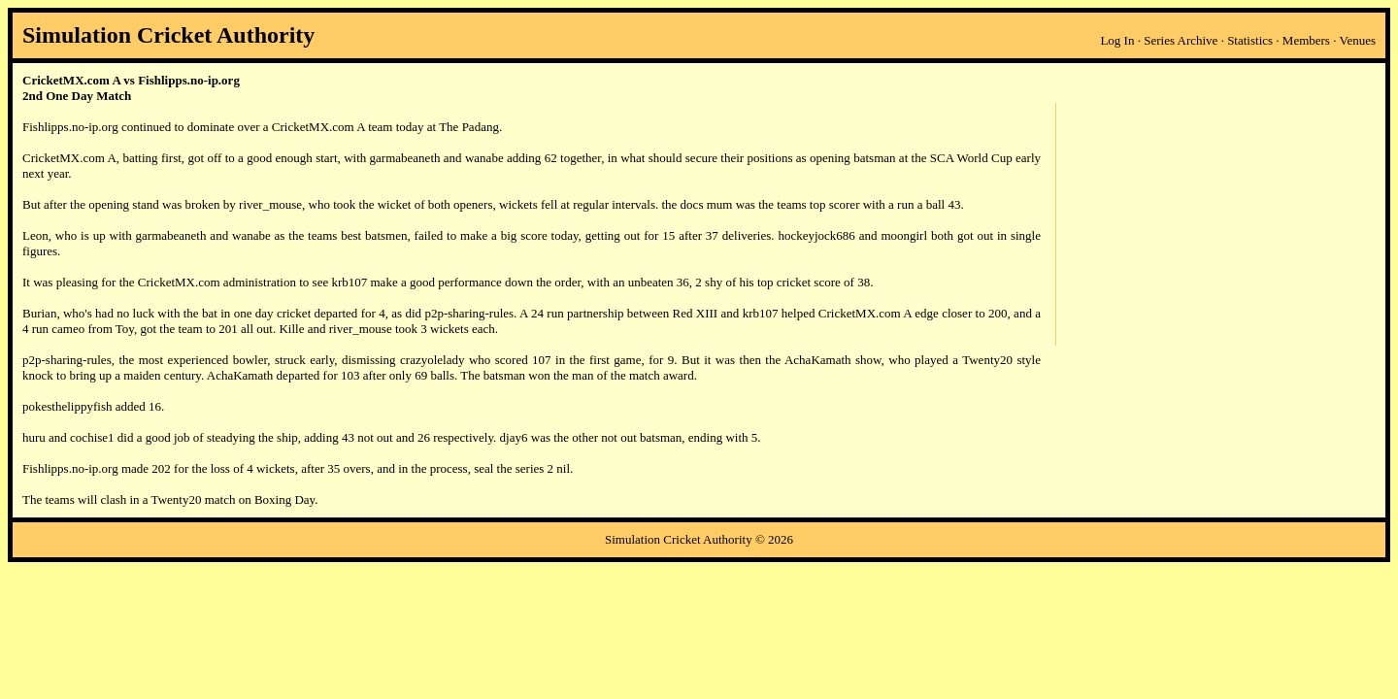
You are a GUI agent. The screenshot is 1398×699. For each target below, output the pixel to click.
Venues (1357, 40)
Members (1306, 40)
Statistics (1250, 40)
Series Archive (1180, 40)
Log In (1117, 40)
